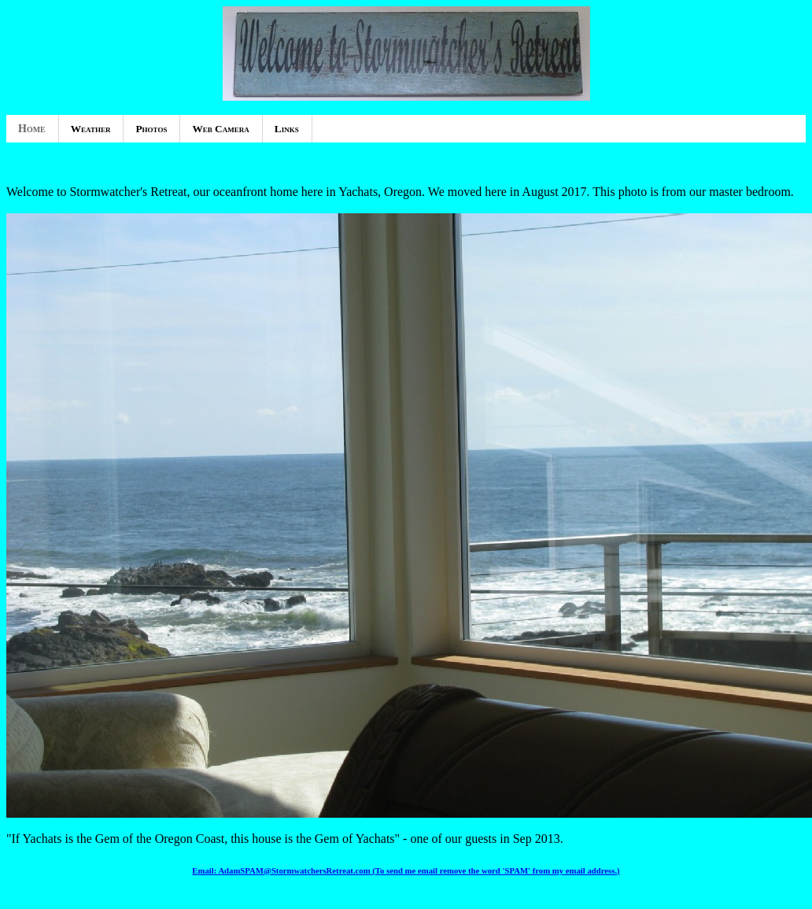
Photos (151, 129)
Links (287, 129)
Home (32, 129)
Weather (91, 129)
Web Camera (220, 129)
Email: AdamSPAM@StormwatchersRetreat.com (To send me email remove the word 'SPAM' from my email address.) (405, 870)
